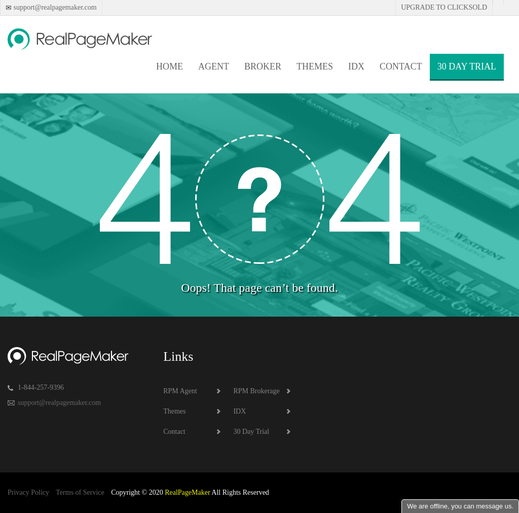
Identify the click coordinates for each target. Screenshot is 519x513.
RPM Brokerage (256, 391)
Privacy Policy (28, 492)
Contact (401, 66)
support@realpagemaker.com (54, 7)
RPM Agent (180, 391)
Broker (262, 66)
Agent (213, 66)
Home (169, 66)
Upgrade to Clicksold (444, 7)
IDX (356, 66)
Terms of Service (80, 492)
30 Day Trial (466, 66)
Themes (314, 66)
